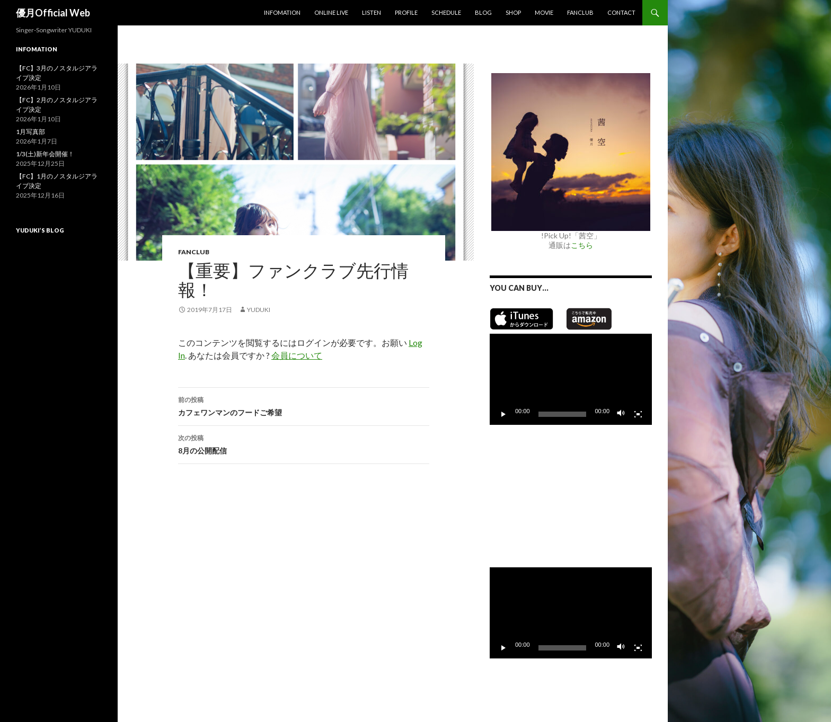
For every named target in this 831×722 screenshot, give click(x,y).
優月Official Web (53, 13)
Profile (406, 12)
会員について (296, 355)
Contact (621, 12)
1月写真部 (30, 132)
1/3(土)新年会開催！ (45, 154)
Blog (483, 12)
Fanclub (580, 12)
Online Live (331, 12)
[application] (571, 379)
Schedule (446, 12)
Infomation (282, 12)
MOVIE (544, 12)
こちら (582, 244)
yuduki (258, 310)
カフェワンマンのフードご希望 (303, 405)
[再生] (503, 414)
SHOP (513, 12)
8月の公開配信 (303, 443)
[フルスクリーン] (638, 414)
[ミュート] (621, 414)
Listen (371, 12)
